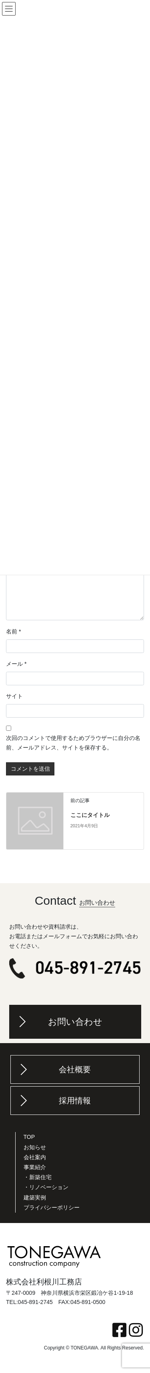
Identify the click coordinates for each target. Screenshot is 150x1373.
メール (16, 664)
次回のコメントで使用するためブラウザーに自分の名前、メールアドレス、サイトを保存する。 (73, 743)
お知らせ (35, 1147)
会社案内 (35, 1157)
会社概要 (75, 1069)
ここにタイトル (90, 815)
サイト (14, 696)
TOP (29, 1137)
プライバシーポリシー (52, 1207)
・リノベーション (46, 1187)
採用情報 (75, 1100)
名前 (13, 631)
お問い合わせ (75, 1022)
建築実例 (35, 1197)
